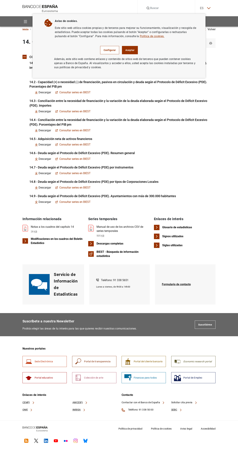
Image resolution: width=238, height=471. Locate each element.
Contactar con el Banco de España (143, 403)
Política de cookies (161, 429)
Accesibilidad (208, 429)
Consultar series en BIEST (73, 92)
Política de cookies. (152, 36)
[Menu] (25, 21)
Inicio (25, 29)
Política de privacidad (130, 429)
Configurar (110, 50)
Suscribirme (205, 325)
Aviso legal (186, 429)
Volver (210, 29)
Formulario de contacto (176, 285)
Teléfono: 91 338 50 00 (137, 411)
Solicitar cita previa (184, 403)
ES (204, 8)
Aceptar (129, 50)
